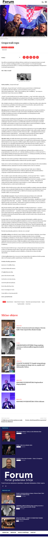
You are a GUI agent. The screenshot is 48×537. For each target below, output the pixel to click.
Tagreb (43, 302)
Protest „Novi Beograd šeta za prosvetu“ (36, 420)
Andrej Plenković (10, 302)
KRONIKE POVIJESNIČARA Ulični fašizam (30, 402)
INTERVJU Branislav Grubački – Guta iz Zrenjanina (29, 459)
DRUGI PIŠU (4, 48)
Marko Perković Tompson (19, 302)
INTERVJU (18, 447)
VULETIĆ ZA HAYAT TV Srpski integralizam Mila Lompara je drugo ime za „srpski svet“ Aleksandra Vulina (31, 365)
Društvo (18, 343)
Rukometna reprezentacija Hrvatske (33, 302)
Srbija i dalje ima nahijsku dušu (24, 445)
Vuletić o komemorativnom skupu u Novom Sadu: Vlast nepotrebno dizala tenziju (30, 329)
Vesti (17, 521)
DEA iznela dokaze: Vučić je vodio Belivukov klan (28, 432)
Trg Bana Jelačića (20, 304)
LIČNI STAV (11, 48)
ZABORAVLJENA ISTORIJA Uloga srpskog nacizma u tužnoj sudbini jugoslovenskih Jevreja (30, 347)
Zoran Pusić (28, 304)
